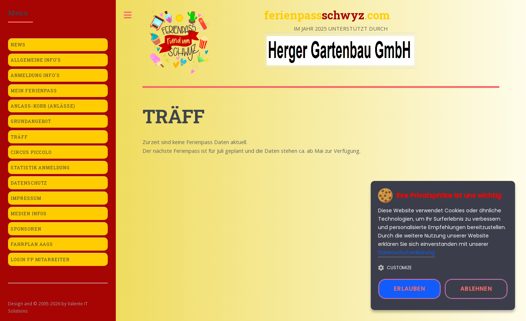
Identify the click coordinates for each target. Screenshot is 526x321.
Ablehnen (476, 289)
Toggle (128, 15)
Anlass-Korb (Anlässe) (43, 106)
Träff (19, 137)
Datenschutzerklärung (406, 252)
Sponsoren (26, 229)
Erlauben (409, 289)
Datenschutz (29, 183)
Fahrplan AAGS (32, 244)
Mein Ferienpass (34, 90)
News (18, 44)
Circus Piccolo (31, 152)
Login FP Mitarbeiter (40, 259)
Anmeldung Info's (35, 75)
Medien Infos (29, 213)
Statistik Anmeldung (40, 167)
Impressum (26, 198)
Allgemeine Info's (36, 60)
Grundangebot (31, 121)
